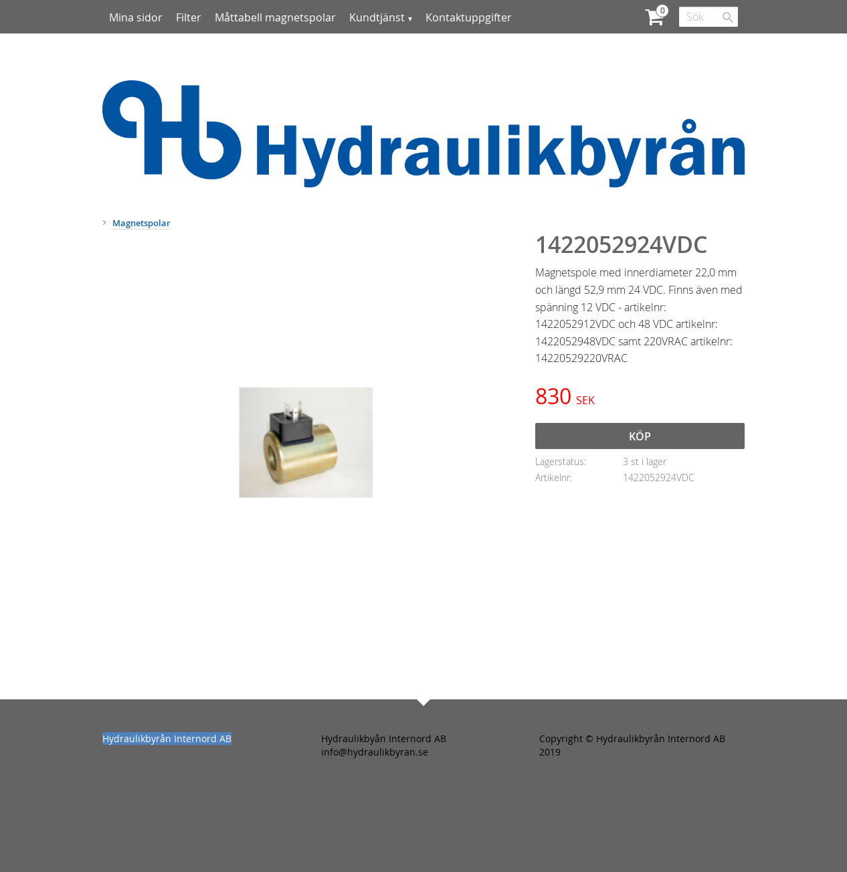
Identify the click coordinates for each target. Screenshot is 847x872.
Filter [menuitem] (188, 17)
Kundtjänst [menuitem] (377, 17)
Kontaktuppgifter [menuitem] (469, 17)
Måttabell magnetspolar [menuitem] (275, 17)
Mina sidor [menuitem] (136, 17)
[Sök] (728, 17)
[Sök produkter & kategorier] (708, 17)
